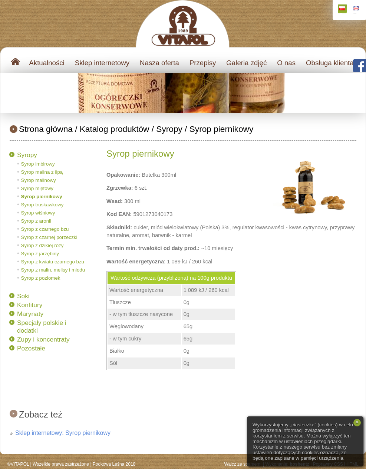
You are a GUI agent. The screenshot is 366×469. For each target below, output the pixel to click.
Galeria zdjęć (246, 63)
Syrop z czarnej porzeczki (49, 237)
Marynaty (30, 313)
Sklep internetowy (102, 63)
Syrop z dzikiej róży (42, 245)
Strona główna (46, 129)
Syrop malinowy (38, 180)
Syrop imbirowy (38, 164)
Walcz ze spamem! (243, 464)
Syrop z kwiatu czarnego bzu (52, 262)
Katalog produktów (114, 129)
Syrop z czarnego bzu (45, 229)
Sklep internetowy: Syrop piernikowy (63, 433)
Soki (23, 296)
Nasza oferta (159, 63)
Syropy (169, 129)
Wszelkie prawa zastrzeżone (61, 464)
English (357, 9)
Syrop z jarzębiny (40, 253)
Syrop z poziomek (40, 278)
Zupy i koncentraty (43, 339)
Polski (343, 9)
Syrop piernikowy (221, 129)
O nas (286, 63)
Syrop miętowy (37, 188)
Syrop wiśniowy (38, 213)
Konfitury (29, 305)
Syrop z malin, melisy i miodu (53, 270)
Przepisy (202, 63)
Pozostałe (31, 348)
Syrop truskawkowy (42, 204)
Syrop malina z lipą (42, 172)
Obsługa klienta (330, 63)
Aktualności (46, 63)
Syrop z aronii (36, 221)
